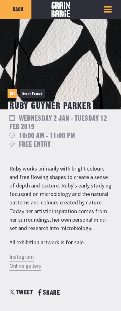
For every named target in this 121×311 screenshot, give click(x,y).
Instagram (21, 256)
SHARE (49, 292)
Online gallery (25, 265)
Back (18, 9)
